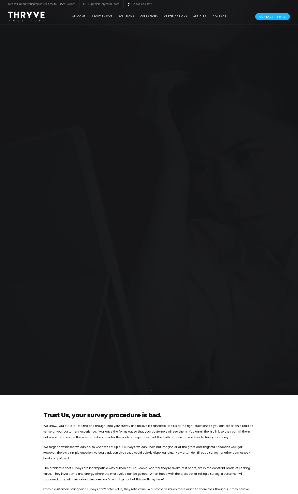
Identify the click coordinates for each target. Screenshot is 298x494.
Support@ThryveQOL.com (101, 4)
